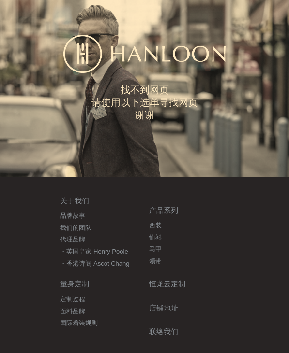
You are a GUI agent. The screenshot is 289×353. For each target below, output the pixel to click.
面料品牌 (72, 311)
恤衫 (155, 237)
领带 (155, 261)
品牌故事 (72, 215)
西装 (155, 225)
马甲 (155, 249)
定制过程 (72, 299)
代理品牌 (72, 239)
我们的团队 (75, 227)
